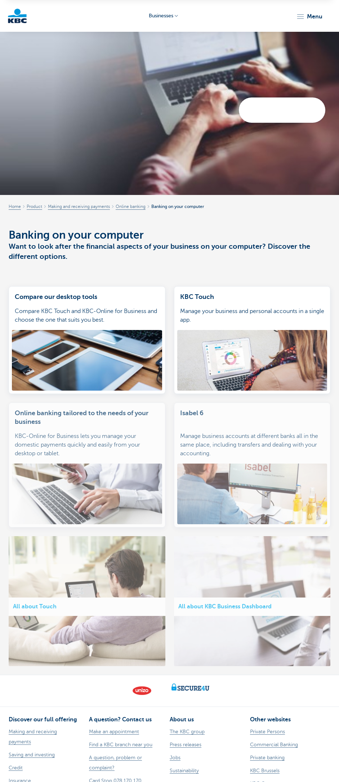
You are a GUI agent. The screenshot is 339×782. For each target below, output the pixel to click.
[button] (309, 16)
